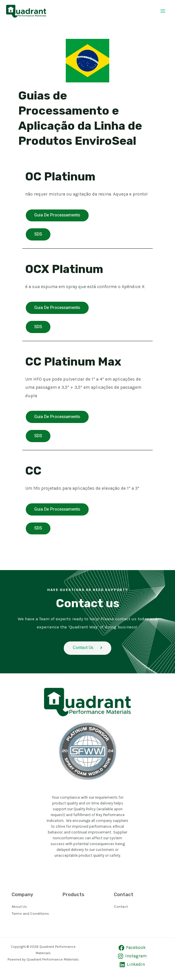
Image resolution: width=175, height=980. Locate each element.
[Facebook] (131, 950)
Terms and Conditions (30, 916)
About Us (19, 909)
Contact (121, 909)
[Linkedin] (131, 967)
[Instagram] (132, 959)
